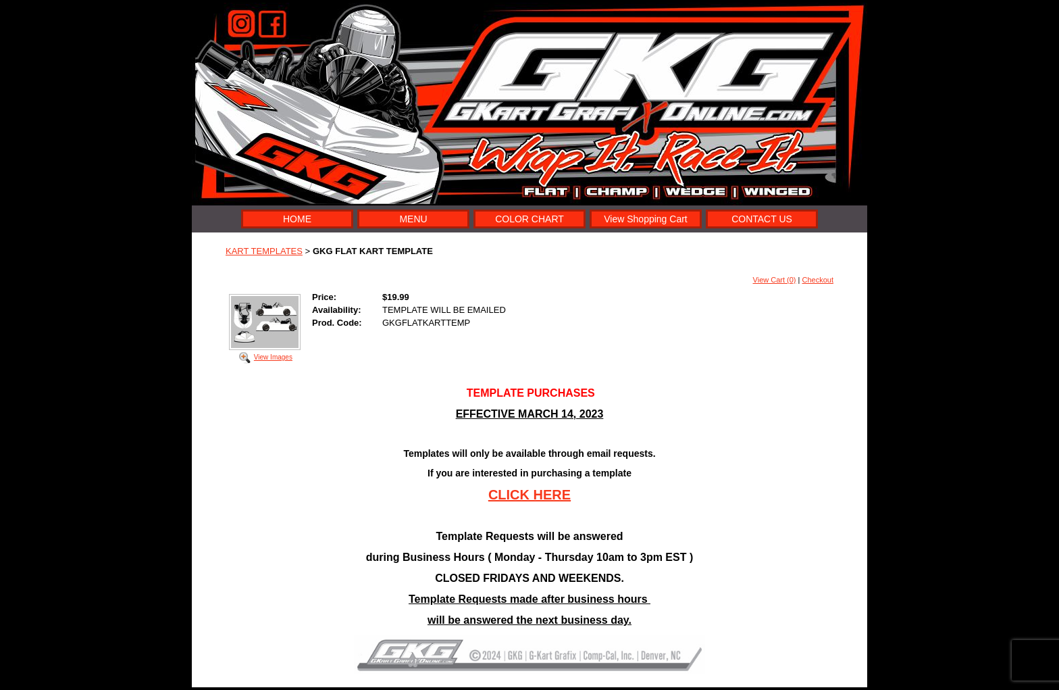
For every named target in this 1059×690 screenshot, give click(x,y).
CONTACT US (761, 219)
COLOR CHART (529, 219)
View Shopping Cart (645, 219)
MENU (413, 219)
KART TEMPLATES (264, 251)
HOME (297, 219)
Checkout (817, 280)
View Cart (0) (774, 280)
